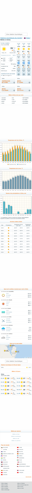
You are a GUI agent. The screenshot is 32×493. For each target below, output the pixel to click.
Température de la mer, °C (16, 168)
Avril (3, 103)
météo (20, 89)
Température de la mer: (6, 55)
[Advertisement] (16, 16)
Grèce (20, 455)
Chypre (5, 449)
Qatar (28, 38)
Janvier (4, 97)
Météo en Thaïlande (21, 483)
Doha (2, 367)
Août (13, 103)
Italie (20, 460)
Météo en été (16, 438)
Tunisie (5, 472)
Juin (13, 99)
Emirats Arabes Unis (8, 453)
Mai (2, 75)
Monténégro (22, 464)
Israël (4, 460)
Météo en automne (16, 440)
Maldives (5, 462)
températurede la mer (6, 81)
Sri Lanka (5, 470)
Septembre (26, 97)
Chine (20, 447)
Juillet (14, 101)
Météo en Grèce (20, 486)
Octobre (25, 99)
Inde (4, 457)
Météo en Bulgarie (4, 486)
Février (4, 99)
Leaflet (26, 357)
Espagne (21, 453)
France (5, 455)
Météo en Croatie (20, 488)
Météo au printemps (16, 436)
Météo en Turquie (4, 484)
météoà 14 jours (5, 89)
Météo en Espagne (4, 488)
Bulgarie (5, 447)
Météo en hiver (16, 434)
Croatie (21, 449)
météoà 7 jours (20, 81)
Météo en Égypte (4, 483)
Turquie (21, 472)
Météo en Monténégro (5, 489)
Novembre (25, 101)
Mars (3, 101)
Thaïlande (21, 470)
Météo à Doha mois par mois (16, 95)
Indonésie (21, 457)
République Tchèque (24, 466)
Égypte (21, 451)
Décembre (25, 103)
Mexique (5, 464)
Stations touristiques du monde (11, 38)
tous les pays (28, 476)
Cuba (4, 451)
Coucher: (11, 57)
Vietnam (5, 474)
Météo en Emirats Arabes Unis (22, 484)
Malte (20, 462)
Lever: (4, 57)
